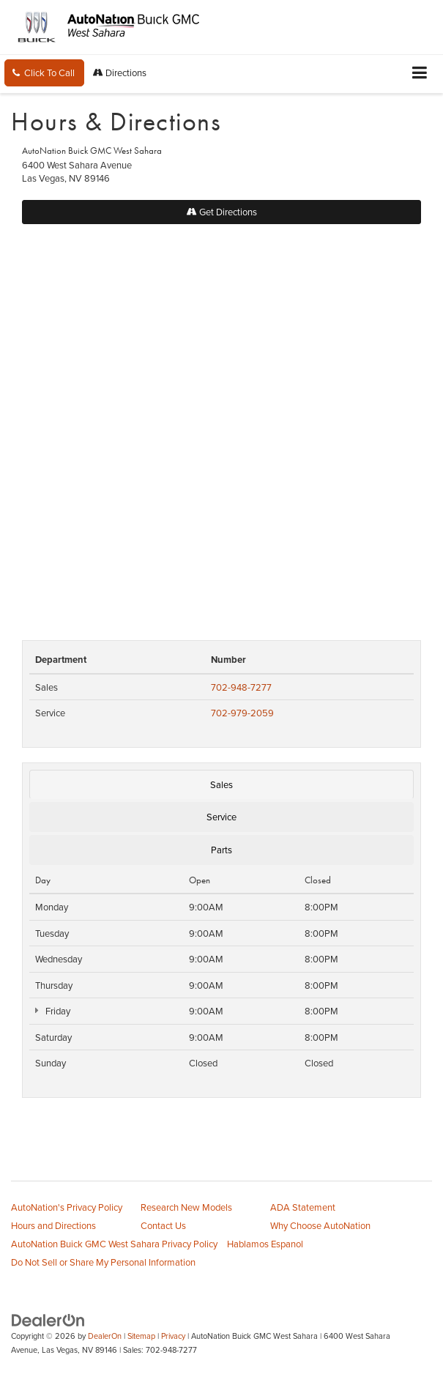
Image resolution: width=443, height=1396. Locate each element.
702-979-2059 (242, 712)
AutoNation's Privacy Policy (66, 1207)
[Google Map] (221, 424)
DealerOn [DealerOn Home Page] (105, 1336)
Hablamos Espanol (265, 1243)
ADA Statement (302, 1207)
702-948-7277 (241, 687)
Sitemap (141, 1336)
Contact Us (163, 1225)
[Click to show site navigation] (420, 73)
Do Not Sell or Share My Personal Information (103, 1262)
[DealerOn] (48, 1319)
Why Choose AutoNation (320, 1225)
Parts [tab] (221, 849)
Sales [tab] (221, 784)
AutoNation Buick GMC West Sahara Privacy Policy (114, 1243)
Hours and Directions (53, 1225)
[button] (44, 72)
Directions (119, 72)
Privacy (173, 1336)
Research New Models (186, 1207)
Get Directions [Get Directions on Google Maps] (222, 211)
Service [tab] (221, 816)
